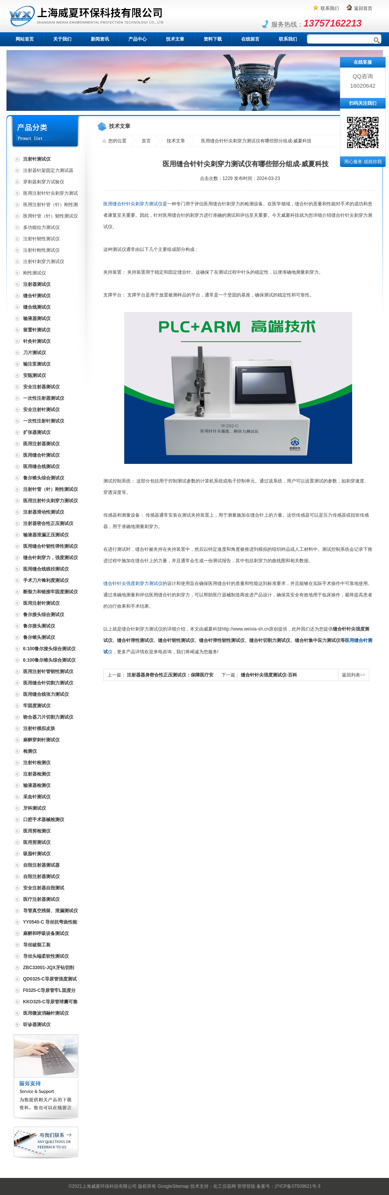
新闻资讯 (100, 39)
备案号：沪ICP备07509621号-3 (288, 1186)
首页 (146, 140)
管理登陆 (246, 1186)
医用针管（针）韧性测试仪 (50, 216)
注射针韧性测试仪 (41, 238)
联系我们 (330, 8)
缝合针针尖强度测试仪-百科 (269, 675)
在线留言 (250, 39)
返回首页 (363, 8)
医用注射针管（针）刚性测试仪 (45, 206)
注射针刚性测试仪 (41, 250)
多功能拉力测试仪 (41, 227)
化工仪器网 (224, 1186)
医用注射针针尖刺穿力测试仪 (45, 195)
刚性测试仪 (34, 273)
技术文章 (175, 39)
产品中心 (137, 39)
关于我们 (62, 39)
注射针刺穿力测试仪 (43, 261)
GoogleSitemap (173, 1186)
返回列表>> (353, 675)
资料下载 (213, 39)
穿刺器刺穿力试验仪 (43, 181)
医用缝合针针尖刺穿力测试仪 (133, 204)
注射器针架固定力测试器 (48, 170)
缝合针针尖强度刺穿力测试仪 (133, 583)
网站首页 (25, 39)
